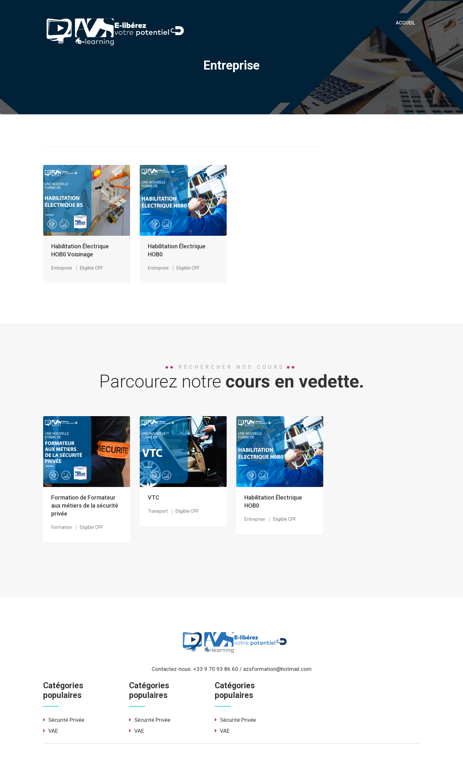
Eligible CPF (91, 268)
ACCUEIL (405, 23)
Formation (61, 527)
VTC (153, 497)
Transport (158, 511)
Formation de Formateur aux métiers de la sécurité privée (84, 505)
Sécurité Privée (63, 720)
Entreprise (61, 268)
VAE (50, 731)
